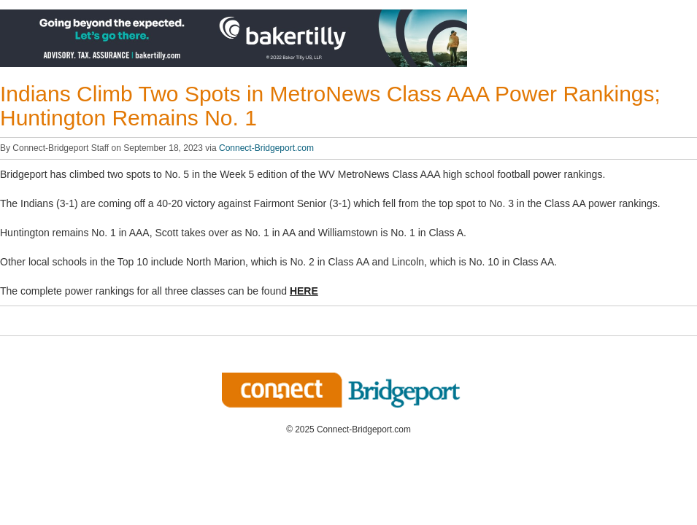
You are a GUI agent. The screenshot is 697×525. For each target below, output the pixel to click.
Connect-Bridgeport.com (266, 148)
